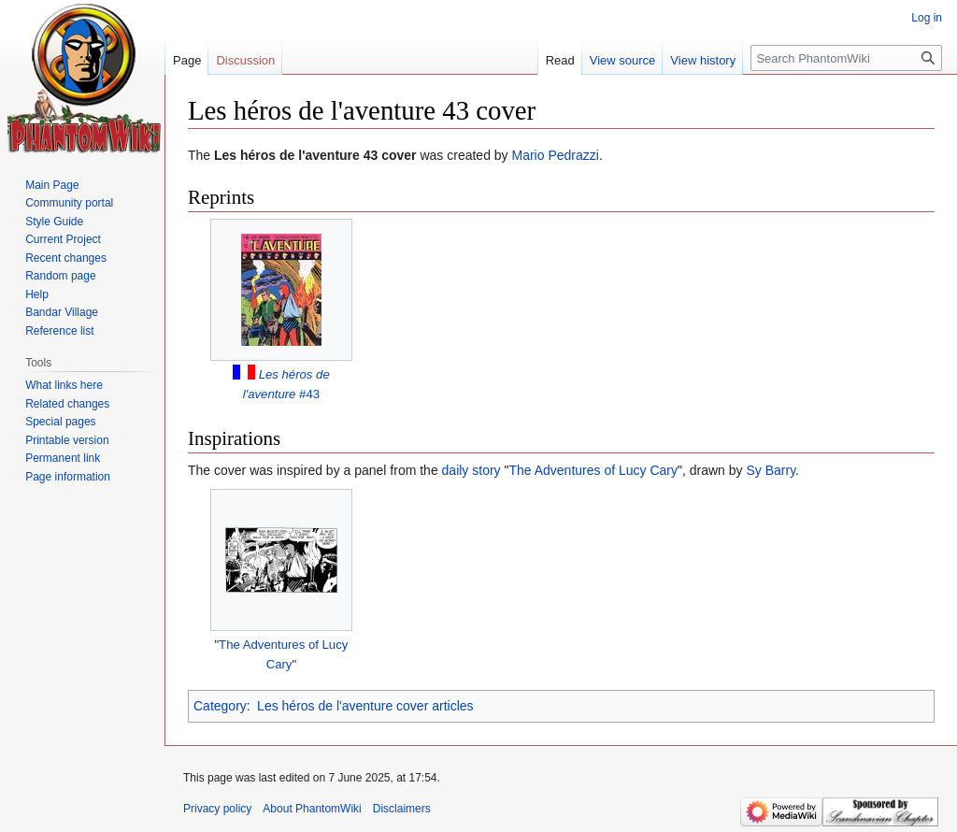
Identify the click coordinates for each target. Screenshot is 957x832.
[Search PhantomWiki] (846, 58)
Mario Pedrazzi (555, 155)
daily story (471, 470)
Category (220, 705)
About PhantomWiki (312, 808)
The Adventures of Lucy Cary (593, 470)
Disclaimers (402, 808)
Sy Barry (770, 470)
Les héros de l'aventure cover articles (365, 705)
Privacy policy (217, 808)
